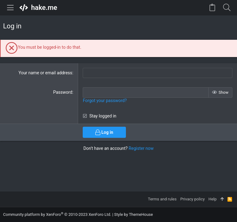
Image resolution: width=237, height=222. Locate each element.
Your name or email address (45, 72)
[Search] (226, 7)
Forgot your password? (105, 100)
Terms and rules (162, 199)
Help (212, 199)
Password (62, 92)
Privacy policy (192, 199)
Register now (141, 148)
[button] (10, 7)
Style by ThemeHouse (133, 214)
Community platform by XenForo (57, 214)
